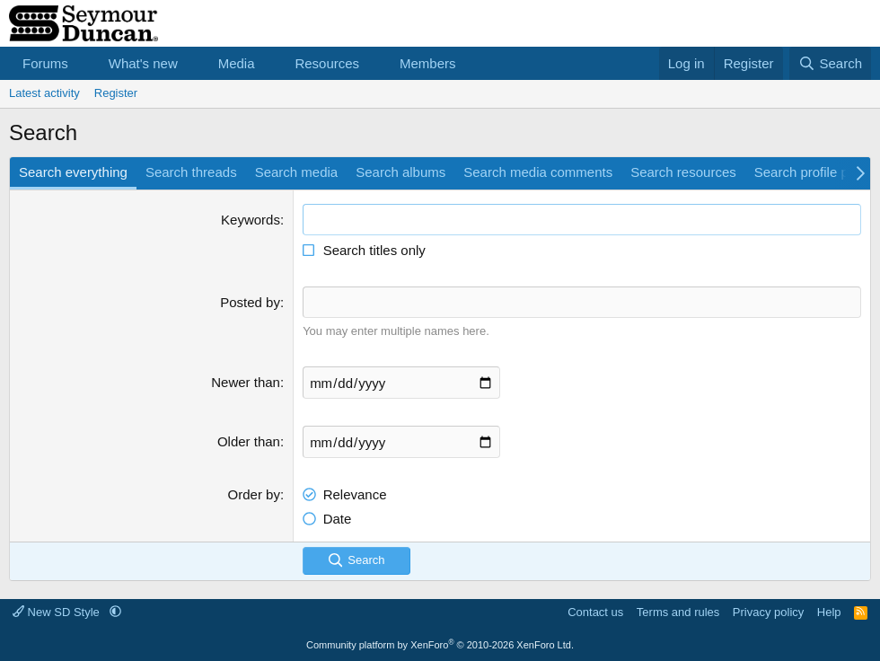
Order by (254, 494)
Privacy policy (768, 612)
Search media (297, 172)
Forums (45, 63)
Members (428, 63)
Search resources (683, 172)
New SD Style (57, 612)
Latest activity (44, 93)
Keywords (250, 219)
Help (829, 612)
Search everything (73, 172)
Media (236, 63)
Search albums (400, 172)
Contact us (595, 612)
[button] (82, 63)
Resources (327, 63)
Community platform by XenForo (440, 644)
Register (115, 93)
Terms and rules (678, 612)
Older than (248, 441)
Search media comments (537, 172)
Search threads (191, 172)
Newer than (245, 382)
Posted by (250, 302)
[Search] (830, 63)
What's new (143, 63)
